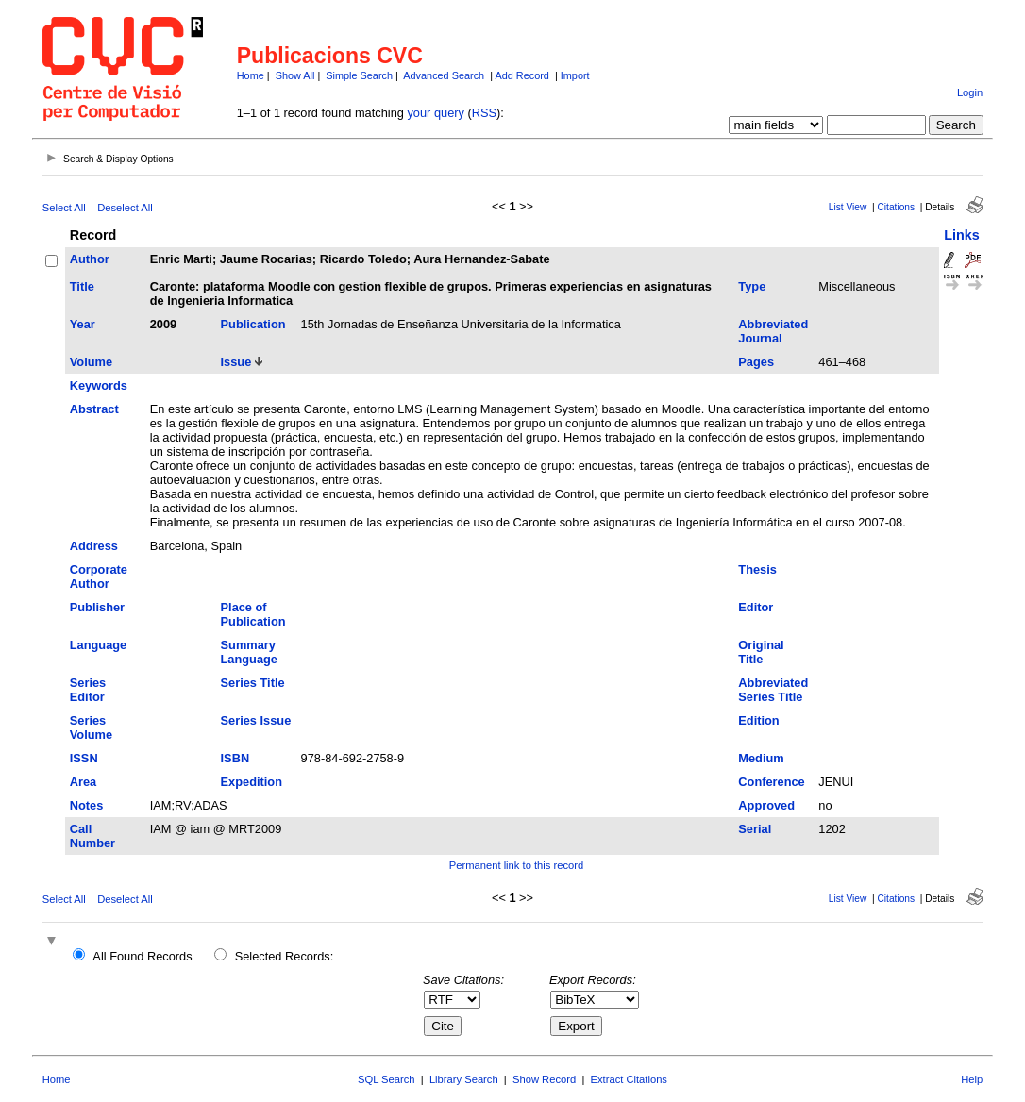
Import (575, 75)
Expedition (251, 782)
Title (82, 286)
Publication (253, 324)
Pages (756, 362)
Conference (771, 782)
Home (250, 75)
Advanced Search (443, 75)
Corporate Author (98, 576)
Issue (236, 362)
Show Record (544, 1079)
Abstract (94, 409)
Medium (760, 758)
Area (83, 782)
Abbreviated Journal (773, 331)
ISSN (84, 758)
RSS (484, 113)
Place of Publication (253, 614)
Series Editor (88, 690)
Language (98, 645)
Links (962, 234)
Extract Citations (629, 1079)
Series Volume (91, 727)
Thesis (757, 569)
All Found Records (142, 956)
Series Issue (256, 720)
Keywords (98, 385)
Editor (755, 607)
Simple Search (359, 75)
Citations (896, 207)
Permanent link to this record (516, 865)
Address (94, 546)
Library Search (463, 1079)
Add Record (521, 75)
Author (89, 259)
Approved (766, 805)
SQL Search (386, 1079)
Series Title (253, 683)
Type (751, 286)
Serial (754, 829)
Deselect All (124, 207)
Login (970, 92)
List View (848, 207)
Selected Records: (284, 956)
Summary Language (249, 652)
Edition (758, 720)
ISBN (235, 758)
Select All (64, 207)
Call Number (92, 836)
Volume (91, 362)
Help (972, 1079)
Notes (87, 805)
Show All (295, 75)
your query (435, 113)
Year (82, 324)
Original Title (760, 652)
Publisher (97, 607)
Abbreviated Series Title (773, 690)
